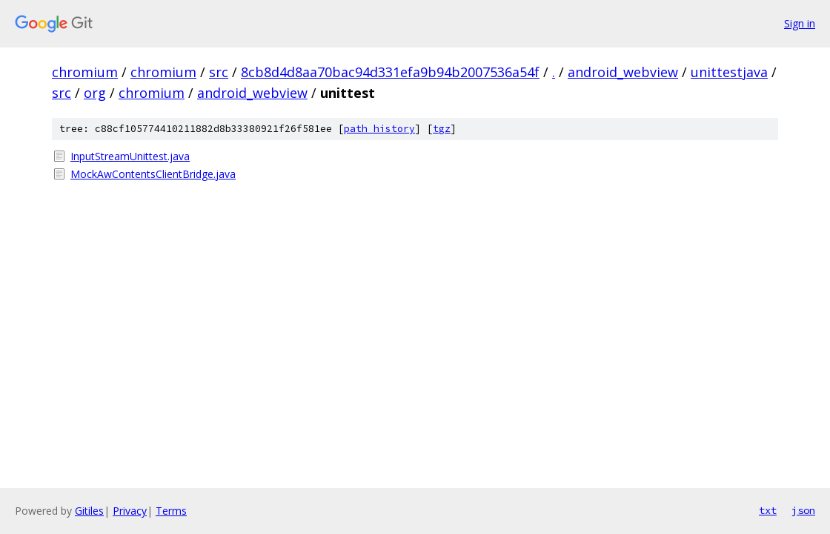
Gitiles (89, 511)
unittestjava (729, 72)
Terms (171, 511)
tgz (442, 128)
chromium (85, 72)
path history (379, 128)
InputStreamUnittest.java (130, 156)
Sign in (799, 23)
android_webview (623, 72)
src (218, 72)
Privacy (130, 511)
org (95, 93)
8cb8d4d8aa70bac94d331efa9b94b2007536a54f (390, 72)
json (803, 510)
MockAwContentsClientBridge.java (153, 174)
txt (768, 510)
